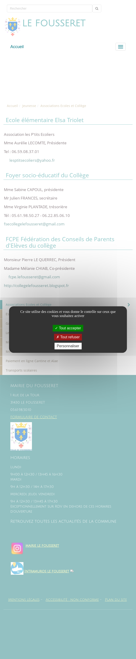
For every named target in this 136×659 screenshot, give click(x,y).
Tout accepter (68, 328)
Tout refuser (68, 337)
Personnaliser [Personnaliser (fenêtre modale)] (68, 346)
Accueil (17, 46)
